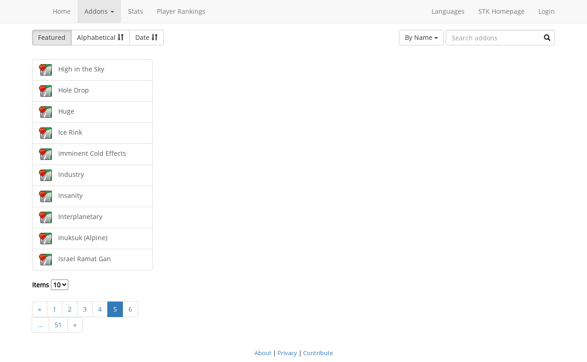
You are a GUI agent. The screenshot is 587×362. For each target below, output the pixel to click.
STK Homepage (501, 11)
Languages (448, 11)
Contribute (318, 353)
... (40, 324)
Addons (99, 11)
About (263, 353)
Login (546, 11)
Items (50, 285)
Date (146, 37)
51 (58, 324)
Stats (135, 11)
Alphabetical (100, 37)
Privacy (287, 353)
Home (62, 11)
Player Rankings (181, 11)
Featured (52, 37)
